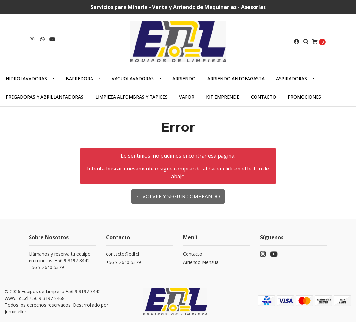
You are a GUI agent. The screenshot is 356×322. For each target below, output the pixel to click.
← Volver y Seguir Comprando (178, 196)
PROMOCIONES (304, 97)
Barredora (79, 78)
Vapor (186, 97)
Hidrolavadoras (26, 78)
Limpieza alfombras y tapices (131, 97)
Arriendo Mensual (201, 262)
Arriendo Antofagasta (236, 78)
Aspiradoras (291, 78)
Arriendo (183, 78)
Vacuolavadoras (133, 78)
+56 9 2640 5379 (123, 262)
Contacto (263, 97)
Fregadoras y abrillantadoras (44, 97)
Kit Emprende (222, 97)
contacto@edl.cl (122, 254)
